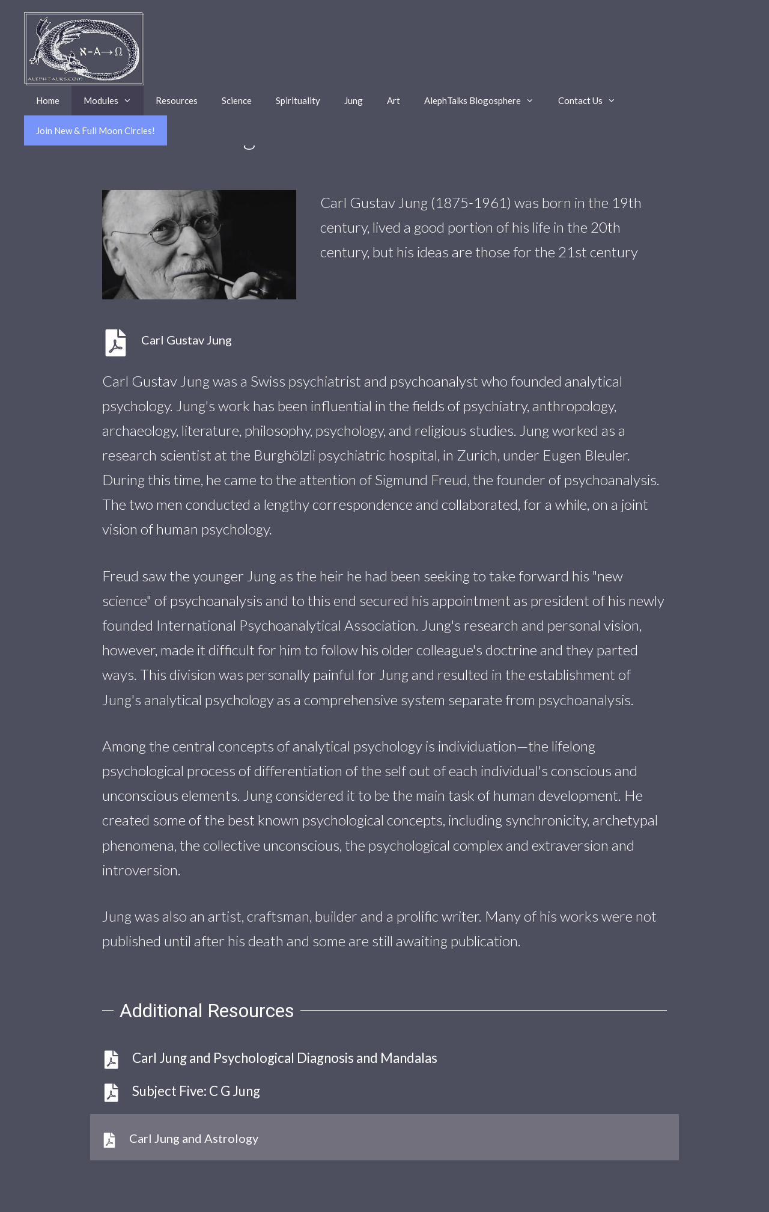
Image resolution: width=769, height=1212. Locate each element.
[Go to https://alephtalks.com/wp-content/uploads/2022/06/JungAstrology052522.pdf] (384, 1137)
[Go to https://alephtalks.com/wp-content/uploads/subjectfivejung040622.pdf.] (199, 343)
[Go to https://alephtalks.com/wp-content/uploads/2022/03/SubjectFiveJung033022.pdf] (384, 1091)
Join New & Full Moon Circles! (95, 130)
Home (47, 100)
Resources (177, 100)
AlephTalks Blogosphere (485, 100)
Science (237, 100)
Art (393, 100)
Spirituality (298, 100)
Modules (114, 100)
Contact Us (593, 100)
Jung (353, 100)
